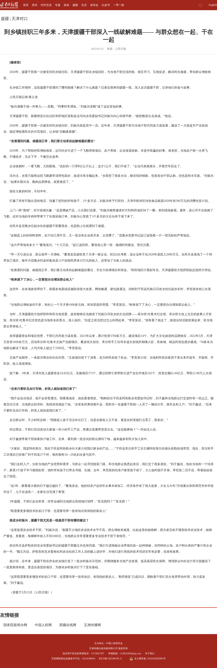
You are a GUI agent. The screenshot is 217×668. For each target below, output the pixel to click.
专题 (57, 5)
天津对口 (20, 18)
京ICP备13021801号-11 (110, 658)
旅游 (66, 5)
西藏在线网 (67, 625)
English (213, 4)
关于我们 (149, 653)
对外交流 (46, 5)
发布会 (94, 5)
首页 (25, 5)
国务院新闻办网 (15, 625)
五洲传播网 (92, 625)
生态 (84, 5)
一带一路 (118, 5)
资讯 (34, 5)
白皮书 (106, 5)
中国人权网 (43, 625)
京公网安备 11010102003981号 (148, 658)
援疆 (75, 5)
